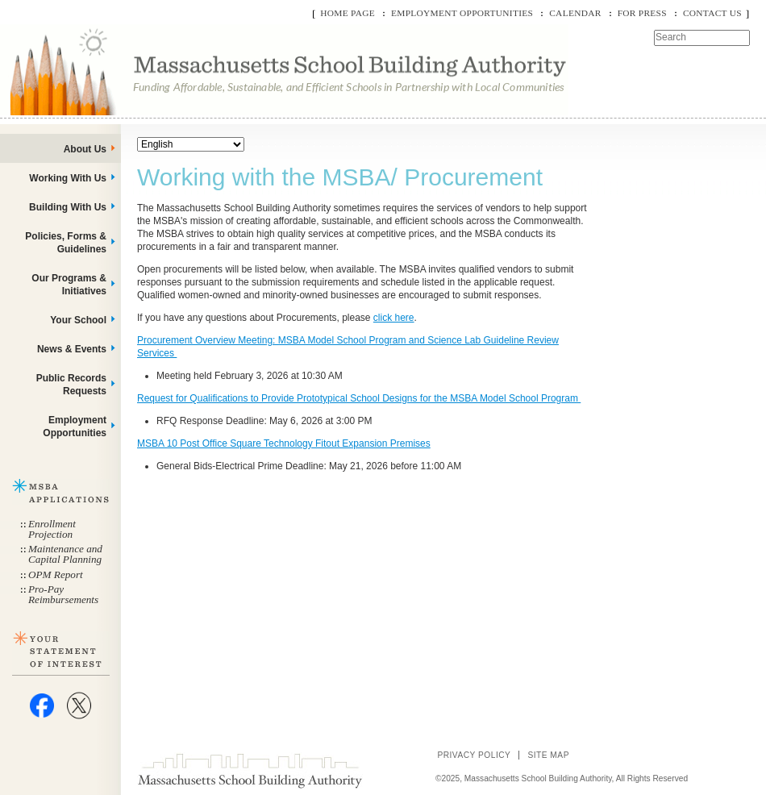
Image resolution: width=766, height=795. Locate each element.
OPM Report (55, 574)
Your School (78, 320)
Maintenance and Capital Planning (65, 553)
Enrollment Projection (52, 528)
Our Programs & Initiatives (68, 285)
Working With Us (67, 178)
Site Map (548, 755)
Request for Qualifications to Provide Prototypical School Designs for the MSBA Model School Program (359, 398)
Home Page (347, 13)
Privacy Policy (473, 755)
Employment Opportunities (462, 13)
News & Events (71, 349)
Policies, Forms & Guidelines (65, 243)
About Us (85, 149)
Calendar (575, 13)
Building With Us (67, 207)
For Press (642, 13)
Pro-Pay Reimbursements (63, 594)
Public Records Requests (71, 385)
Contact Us (712, 13)
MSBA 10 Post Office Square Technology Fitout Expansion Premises (284, 443)
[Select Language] (190, 144)
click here (393, 317)
